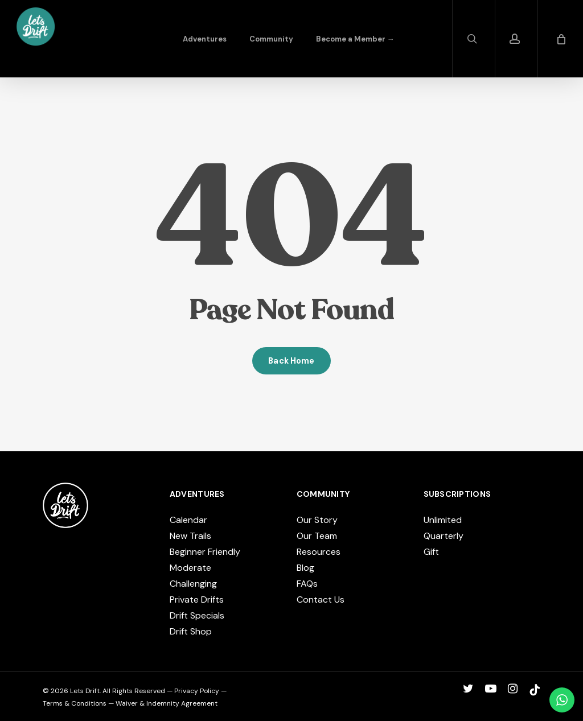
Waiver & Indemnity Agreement (166, 703)
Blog (305, 568)
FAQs (307, 584)
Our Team (317, 536)
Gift (431, 552)
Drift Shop (191, 631)
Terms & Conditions (74, 703)
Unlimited (443, 520)
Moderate (190, 568)
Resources (318, 552)
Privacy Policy (196, 690)
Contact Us (320, 599)
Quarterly (443, 536)
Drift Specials (197, 615)
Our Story (317, 520)
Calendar (188, 520)
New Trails (190, 536)
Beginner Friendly (205, 552)
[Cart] (560, 38)
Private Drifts (197, 599)
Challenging (193, 584)
